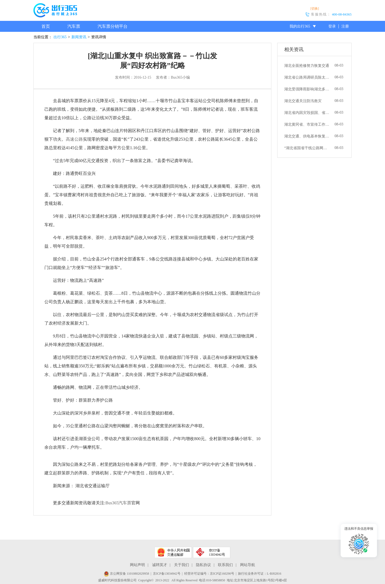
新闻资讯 (78, 37)
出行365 (60, 37)
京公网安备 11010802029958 (126, 573)
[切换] (314, 8)
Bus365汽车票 (118, 503)
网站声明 (137, 565)
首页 (45, 26)
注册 (345, 26)
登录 (332, 26)
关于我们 (181, 565)
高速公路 (74, 139)
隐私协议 (203, 565)
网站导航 (247, 565)
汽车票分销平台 (113, 26)
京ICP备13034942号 (166, 573)
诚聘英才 (159, 565)
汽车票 (73, 26)
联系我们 (225, 565)
